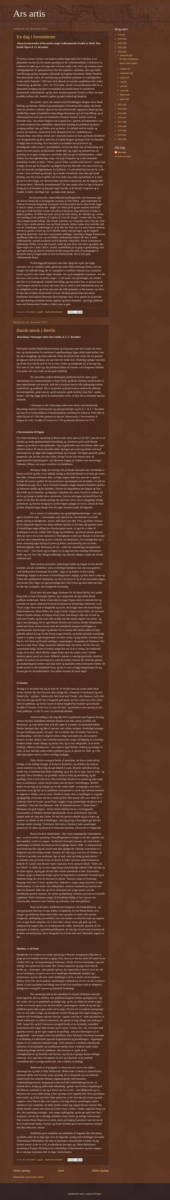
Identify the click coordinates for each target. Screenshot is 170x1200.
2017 (120, 122)
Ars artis (29, 13)
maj (122, 82)
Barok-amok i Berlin (36, 330)
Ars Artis (122, 152)
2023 (120, 47)
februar (123, 95)
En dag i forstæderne (36, 36)
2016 (120, 126)
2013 (120, 139)
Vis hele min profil (122, 156)
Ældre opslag (100, 1170)
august (123, 77)
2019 (120, 113)
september (125, 73)
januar (123, 99)
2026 (120, 34)
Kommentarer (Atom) (34, 1177)
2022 (120, 52)
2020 (120, 109)
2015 (120, 130)
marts (123, 90)
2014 (120, 135)
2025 (120, 39)
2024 (120, 43)
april (122, 86)
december (125, 55)
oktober (123, 69)
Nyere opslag (21, 1170)
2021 (120, 104)
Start (61, 1170)
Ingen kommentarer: (54, 312)
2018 (120, 117)
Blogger (98, 1194)
